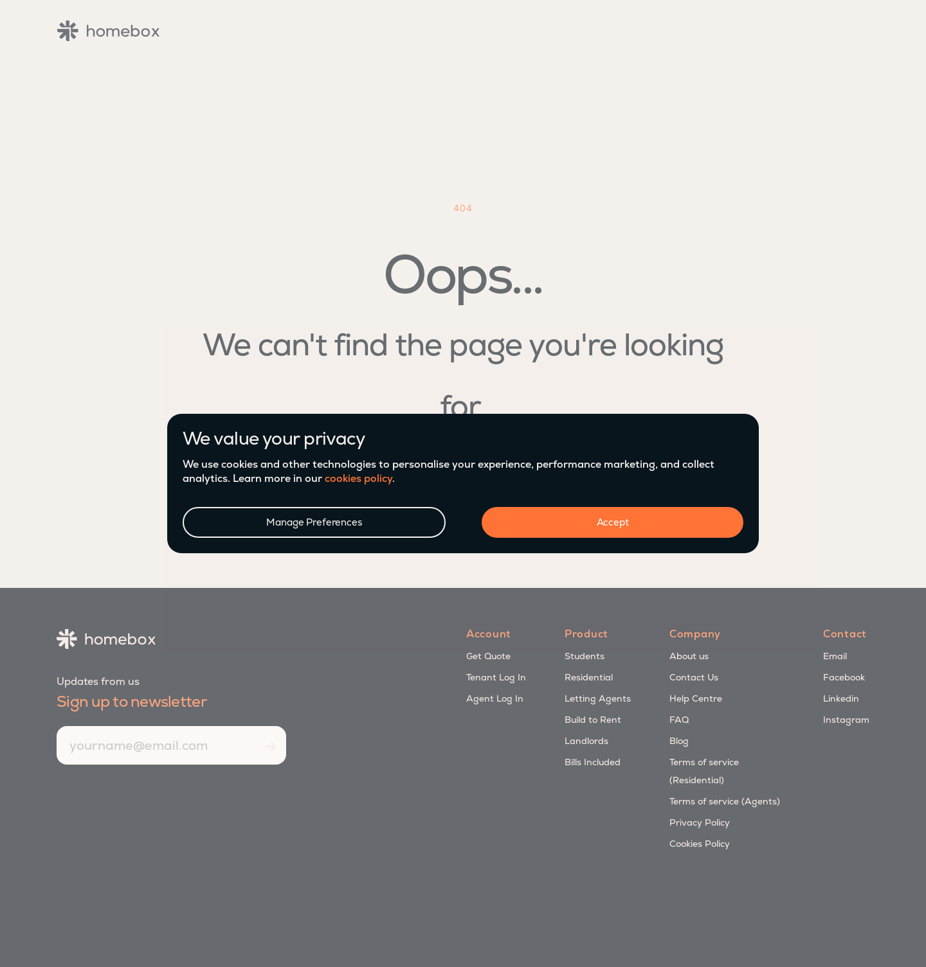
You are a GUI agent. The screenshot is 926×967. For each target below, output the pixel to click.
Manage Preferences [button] (313, 522)
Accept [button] (613, 522)
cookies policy (358, 478)
